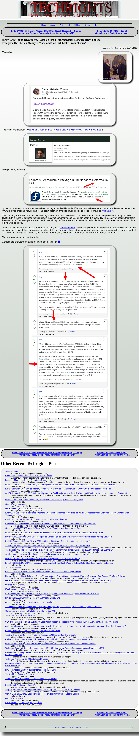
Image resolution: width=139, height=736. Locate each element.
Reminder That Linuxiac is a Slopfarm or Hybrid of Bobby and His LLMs (36, 519)
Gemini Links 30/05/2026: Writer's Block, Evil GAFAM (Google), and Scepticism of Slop (42, 528)
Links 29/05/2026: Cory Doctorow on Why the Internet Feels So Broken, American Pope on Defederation (50, 644)
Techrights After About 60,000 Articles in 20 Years (26, 659)
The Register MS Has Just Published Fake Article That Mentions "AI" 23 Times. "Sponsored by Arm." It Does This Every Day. (59, 550)
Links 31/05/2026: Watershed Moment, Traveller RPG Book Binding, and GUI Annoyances (44, 500)
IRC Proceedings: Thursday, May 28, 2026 (23, 703)
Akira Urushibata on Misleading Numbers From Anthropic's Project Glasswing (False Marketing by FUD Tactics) (53, 607)
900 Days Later (12, 471)
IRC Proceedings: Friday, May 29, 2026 (22, 589)
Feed (97, 25)
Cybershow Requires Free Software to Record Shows (28, 476)
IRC (61, 25)
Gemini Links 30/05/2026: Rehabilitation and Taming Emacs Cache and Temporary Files (43, 572)
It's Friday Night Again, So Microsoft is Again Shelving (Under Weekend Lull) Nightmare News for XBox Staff (52, 593)
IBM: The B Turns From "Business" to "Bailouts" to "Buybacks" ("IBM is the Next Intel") (42, 559)
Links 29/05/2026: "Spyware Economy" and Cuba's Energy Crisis (33, 598)
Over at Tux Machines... (15, 504)
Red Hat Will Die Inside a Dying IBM (21, 685)
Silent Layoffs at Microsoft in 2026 (20, 615)
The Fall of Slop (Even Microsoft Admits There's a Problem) (31, 679)
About (52, 25)
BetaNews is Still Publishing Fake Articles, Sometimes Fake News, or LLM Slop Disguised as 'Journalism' (50, 524)
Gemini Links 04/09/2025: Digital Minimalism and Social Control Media (112, 32)
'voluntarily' (107, 211)
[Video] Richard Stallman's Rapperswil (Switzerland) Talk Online (32, 631)
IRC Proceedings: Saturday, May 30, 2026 (23, 508)
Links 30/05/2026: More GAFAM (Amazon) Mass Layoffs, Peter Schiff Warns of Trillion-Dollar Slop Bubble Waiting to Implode (59, 563)
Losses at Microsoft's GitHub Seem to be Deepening (28, 480)
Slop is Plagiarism (13, 567)
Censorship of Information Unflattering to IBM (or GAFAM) (30, 611)
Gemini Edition (75, 25)
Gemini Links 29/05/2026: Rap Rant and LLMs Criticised (29, 602)
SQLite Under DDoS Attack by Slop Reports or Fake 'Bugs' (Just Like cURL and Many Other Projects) (49, 554)
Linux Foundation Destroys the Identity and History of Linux (30, 670)
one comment (68, 227)
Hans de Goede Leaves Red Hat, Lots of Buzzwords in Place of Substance (65, 130)
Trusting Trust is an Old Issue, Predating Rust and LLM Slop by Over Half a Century (41, 635)
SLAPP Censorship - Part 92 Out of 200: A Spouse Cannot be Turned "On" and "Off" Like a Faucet (47, 545)
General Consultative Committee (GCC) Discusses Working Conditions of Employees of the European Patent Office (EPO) (58, 580)
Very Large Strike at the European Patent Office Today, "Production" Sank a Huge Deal (42, 689)
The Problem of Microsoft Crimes (19, 674)
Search (88, 25)
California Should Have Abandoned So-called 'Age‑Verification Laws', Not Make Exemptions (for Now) (49, 639)
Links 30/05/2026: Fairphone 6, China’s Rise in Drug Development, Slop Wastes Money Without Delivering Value (54, 532)
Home (43, 25)
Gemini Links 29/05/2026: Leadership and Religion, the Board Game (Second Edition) (42, 694)
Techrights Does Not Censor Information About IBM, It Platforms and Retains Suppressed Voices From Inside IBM (54, 648)
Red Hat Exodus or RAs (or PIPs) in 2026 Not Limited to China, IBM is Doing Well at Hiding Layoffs (48, 541)
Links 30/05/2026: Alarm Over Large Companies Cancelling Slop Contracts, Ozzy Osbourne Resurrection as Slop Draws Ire (58, 537)
